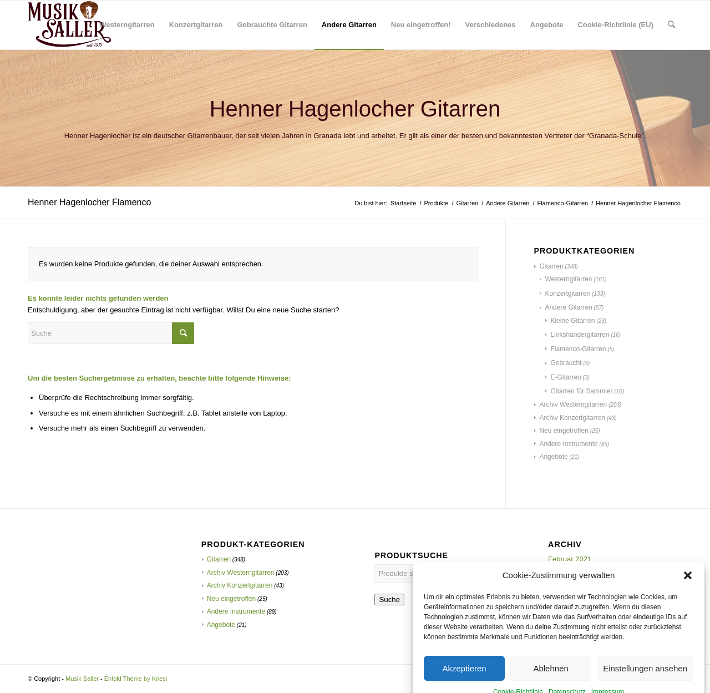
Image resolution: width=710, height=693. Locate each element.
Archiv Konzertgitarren (572, 418)
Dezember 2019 (574, 583)
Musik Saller (82, 678)
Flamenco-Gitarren (578, 349)
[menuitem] (126, 25)
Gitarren (551, 266)
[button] (687, 605)
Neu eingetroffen (564, 430)
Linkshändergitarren (579, 334)
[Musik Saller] (69, 25)
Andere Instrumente (568, 444)
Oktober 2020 (570, 571)
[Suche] (671, 25)
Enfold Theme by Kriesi (136, 678)
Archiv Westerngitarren (573, 404)
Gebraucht (565, 363)
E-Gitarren (565, 377)
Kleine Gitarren (572, 321)
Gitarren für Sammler (581, 391)
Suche (389, 599)
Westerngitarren (568, 279)
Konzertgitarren (567, 293)
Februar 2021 (569, 559)
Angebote (553, 457)
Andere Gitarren (568, 307)
